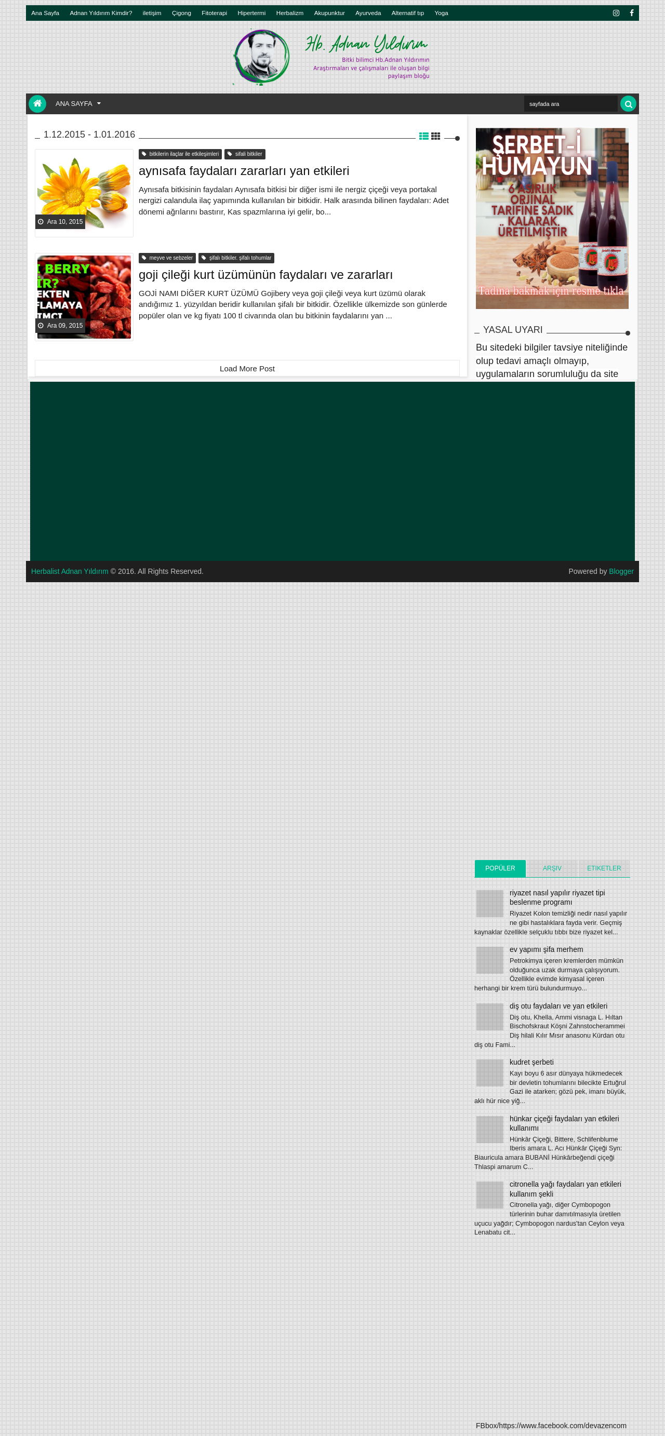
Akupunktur (329, 12)
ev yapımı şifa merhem (546, 949)
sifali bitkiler (245, 154)
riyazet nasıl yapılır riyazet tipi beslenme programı (557, 897)
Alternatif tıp (408, 12)
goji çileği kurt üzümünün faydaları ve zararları (266, 274)
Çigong (181, 12)
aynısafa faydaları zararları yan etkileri (244, 170)
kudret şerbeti (532, 1062)
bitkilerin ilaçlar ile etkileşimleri (180, 154)
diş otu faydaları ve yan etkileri (558, 1006)
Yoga (441, 12)
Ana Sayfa (45, 12)
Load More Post (247, 368)
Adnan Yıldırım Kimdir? (101, 12)
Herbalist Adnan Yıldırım (70, 571)
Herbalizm (290, 12)
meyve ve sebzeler (167, 258)
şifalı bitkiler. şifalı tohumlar (236, 258)
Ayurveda (368, 12)
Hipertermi (251, 12)
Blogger (621, 571)
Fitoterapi (214, 12)
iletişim (152, 12)
